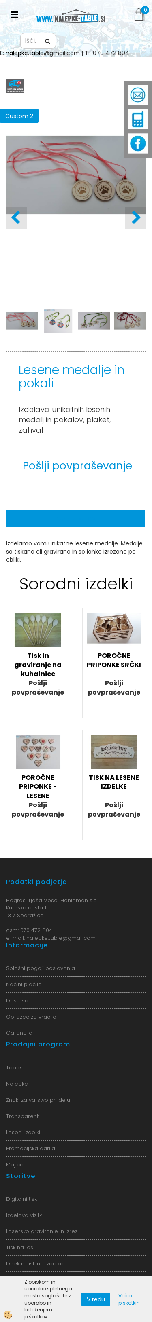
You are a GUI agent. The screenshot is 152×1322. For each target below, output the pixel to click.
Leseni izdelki (23, 1132)
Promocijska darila (30, 1148)
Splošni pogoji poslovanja (40, 968)
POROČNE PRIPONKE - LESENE (38, 787)
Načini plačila (24, 984)
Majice (15, 1164)
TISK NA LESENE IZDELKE (114, 782)
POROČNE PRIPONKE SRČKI (114, 660)
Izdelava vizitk (24, 1215)
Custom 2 (19, 116)
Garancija (19, 1033)
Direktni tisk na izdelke (35, 1263)
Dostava (17, 1000)
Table (13, 1067)
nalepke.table (25, 53)
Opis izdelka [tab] (75, 519)
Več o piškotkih (129, 1299)
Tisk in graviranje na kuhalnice (38, 665)
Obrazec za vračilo (31, 1017)
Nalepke (17, 1084)
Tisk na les (19, 1247)
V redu (96, 1299)
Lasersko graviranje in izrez (41, 1231)
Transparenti (23, 1116)
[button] (135, 218)
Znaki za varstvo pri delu (38, 1100)
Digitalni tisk (21, 1199)
